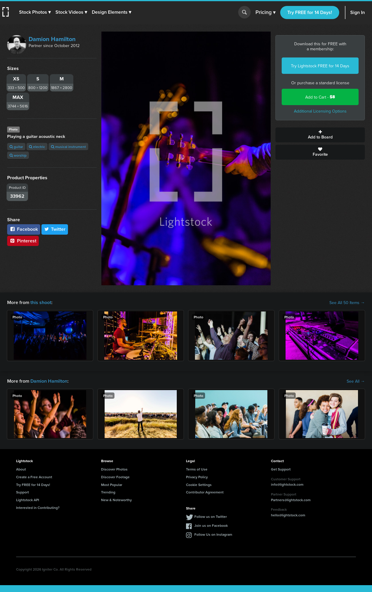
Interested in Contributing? (38, 507)
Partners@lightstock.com (291, 499)
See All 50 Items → (347, 303)
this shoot (40, 302)
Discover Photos (114, 469)
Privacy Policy (197, 476)
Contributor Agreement (205, 492)
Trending (108, 492)
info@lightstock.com (287, 484)
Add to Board (320, 135)
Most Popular (111, 484)
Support (22, 492)
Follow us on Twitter (210, 516)
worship (18, 155)
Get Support (281, 469)
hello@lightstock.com (288, 515)
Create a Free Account (34, 476)
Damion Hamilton (52, 39)
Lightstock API (27, 499)
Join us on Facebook (211, 525)
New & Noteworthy (116, 499)
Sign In (357, 12)
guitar (16, 146)
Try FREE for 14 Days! (309, 12)
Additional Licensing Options (320, 111)
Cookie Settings (199, 484)
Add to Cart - (320, 97)
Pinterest (23, 240)
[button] (35, 12)
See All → (356, 381)
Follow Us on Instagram (213, 534)
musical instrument (68, 146)
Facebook (24, 229)
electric (37, 146)
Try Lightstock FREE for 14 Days (320, 66)
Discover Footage (115, 476)
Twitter (55, 229)
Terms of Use (196, 469)
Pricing (265, 12)
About (21, 469)
